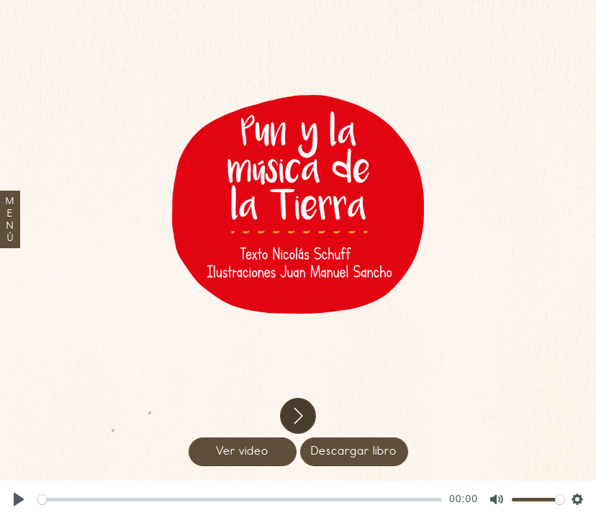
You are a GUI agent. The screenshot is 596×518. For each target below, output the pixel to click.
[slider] (239, 499)
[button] (298, 416)
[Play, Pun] (18, 499)
